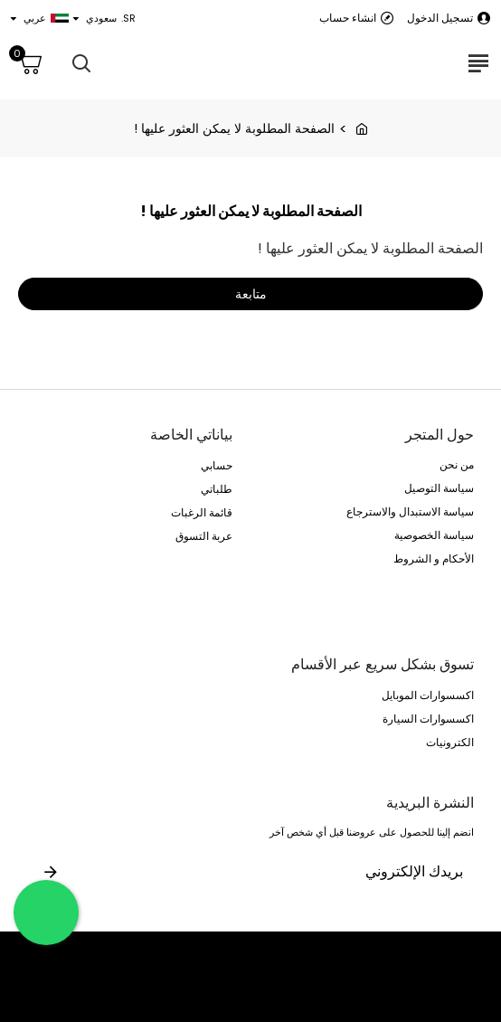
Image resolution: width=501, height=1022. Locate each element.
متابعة (251, 294)
